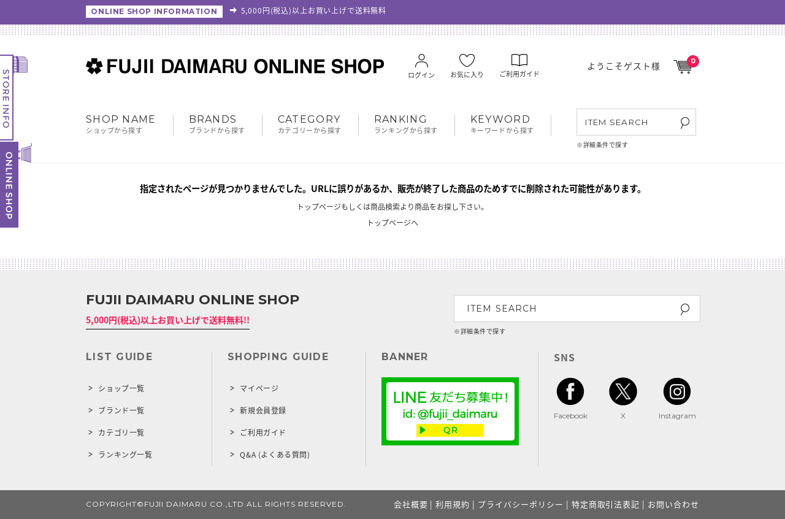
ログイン (421, 67)
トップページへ (392, 222)
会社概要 (411, 504)
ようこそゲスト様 (624, 66)
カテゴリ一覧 (121, 432)
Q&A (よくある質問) (275, 454)
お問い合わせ (673, 504)
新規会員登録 (263, 410)
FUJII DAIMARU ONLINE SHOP (192, 299)
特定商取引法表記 (606, 504)
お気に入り (467, 67)
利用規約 (452, 504)
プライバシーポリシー (521, 504)
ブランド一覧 (121, 410)
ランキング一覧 (125, 454)
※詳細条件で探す (602, 144)
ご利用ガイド (519, 67)
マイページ (259, 388)
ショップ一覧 (121, 388)
